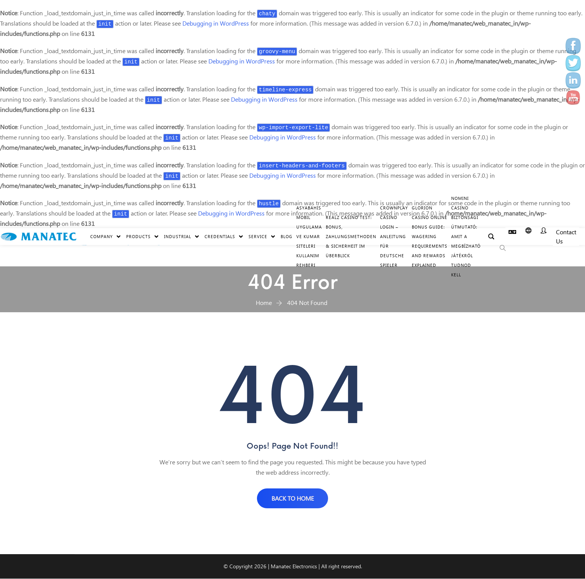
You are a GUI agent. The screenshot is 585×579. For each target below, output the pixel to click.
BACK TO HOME (292, 498)
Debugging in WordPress (215, 23)
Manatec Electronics (294, 566)
